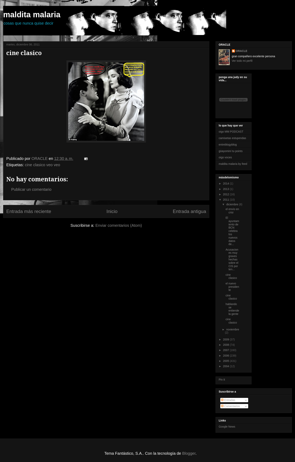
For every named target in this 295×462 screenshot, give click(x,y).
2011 (226, 199)
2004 (226, 366)
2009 (226, 339)
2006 (226, 355)
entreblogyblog (228, 144)
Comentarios (230, 406)
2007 (226, 350)
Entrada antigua (189, 211)
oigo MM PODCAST (231, 131)
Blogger (188, 453)
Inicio (111, 211)
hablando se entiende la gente (232, 308)
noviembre (232, 329)
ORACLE (241, 51)
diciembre (232, 204)
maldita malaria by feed (233, 163)
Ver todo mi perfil (242, 60)
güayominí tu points (230, 151)
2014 (226, 183)
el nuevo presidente (232, 287)
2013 (226, 189)
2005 (226, 360)
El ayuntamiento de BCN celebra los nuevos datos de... (232, 231)
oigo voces (225, 157)
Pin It (222, 379)
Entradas (228, 400)
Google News (227, 426)
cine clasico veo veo (42, 165)
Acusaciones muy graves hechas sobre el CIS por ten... (232, 259)
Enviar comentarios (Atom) (118, 225)
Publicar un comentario (31, 189)
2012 (226, 194)
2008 (226, 344)
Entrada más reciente (28, 211)
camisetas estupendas (232, 138)
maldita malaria (31, 14)
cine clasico (231, 276)
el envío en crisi (232, 210)
